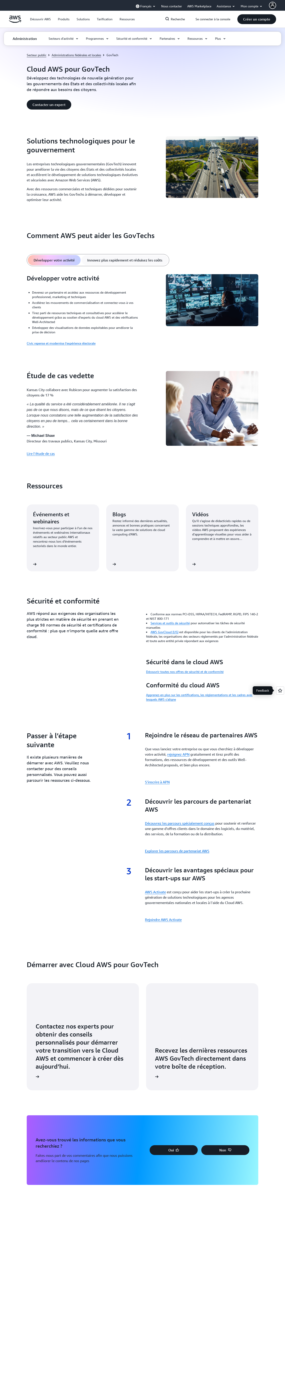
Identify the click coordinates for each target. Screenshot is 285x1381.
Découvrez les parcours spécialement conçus (179, 823)
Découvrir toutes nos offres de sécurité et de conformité (185, 672)
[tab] (54, 260)
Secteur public (36, 55)
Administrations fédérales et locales (76, 55)
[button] (40, 19)
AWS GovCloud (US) (164, 632)
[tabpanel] (142, 310)
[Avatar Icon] (272, 5)
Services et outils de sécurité (170, 623)
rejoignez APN (178, 754)
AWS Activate (155, 892)
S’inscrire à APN (157, 782)
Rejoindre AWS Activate (163, 919)
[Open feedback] (280, 690)
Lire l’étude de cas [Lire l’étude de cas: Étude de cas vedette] (41, 453)
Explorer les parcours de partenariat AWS (177, 851)
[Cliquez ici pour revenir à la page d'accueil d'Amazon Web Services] (15, 21)
